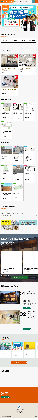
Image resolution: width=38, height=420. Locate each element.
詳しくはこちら (26, 309)
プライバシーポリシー (35, 418)
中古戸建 (15, 40)
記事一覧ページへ (19, 363)
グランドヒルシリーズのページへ (19, 279)
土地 (24, 40)
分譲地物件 (33, 40)
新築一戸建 (6, 40)
